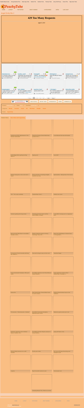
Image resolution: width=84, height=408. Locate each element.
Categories (47, 9)
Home (3, 9)
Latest (10, 9)
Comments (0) (67, 101)
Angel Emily (10, 111)
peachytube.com (15, 404)
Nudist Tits (33, 1)
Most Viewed (33, 9)
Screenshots (52, 101)
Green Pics (65, 1)
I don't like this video (26, 101)
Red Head (32, 108)
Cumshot (16, 108)
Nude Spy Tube (25, 1)
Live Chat (66, 9)
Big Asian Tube (73, 1)
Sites (57, 9)
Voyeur (44, 108)
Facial (22, 108)
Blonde (10, 108)
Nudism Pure (41, 1)
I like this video (12, 101)
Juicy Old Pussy (57, 1)
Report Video (43, 101)
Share (60, 101)
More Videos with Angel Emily (18, 117)
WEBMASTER (77, 404)
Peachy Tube (48, 1)
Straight (38, 108)
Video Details (33, 101)
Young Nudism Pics (15, 1)
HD (26, 108)
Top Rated (20, 9)
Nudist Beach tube (4, 1)
